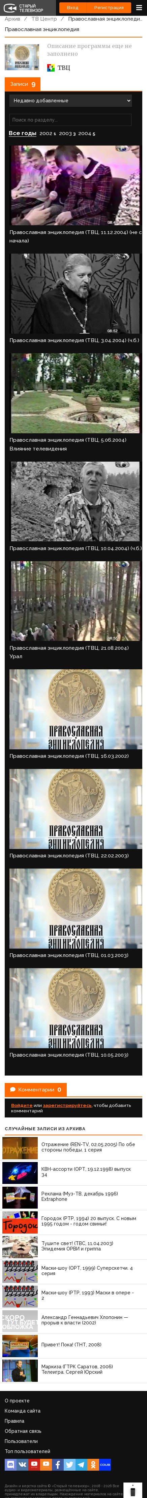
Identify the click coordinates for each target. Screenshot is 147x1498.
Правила (14, 1421)
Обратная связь (23, 1431)
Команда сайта (22, 1411)
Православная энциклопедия (105, 19)
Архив (12, 19)
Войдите (22, 1105)
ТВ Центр (44, 19)
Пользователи (21, 1441)
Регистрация (109, 7)
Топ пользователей (27, 1451)
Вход (73, 7)
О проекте (17, 1400)
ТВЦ (58, 68)
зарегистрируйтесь (67, 1105)
